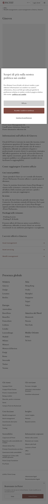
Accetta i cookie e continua (24, 110)
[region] (24, 96)
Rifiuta (24, 103)
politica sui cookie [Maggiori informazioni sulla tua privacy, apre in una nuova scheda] (19, 94)
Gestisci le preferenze (24, 118)
